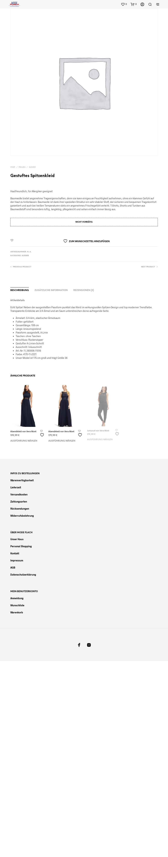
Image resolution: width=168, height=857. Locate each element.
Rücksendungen (19, 508)
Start (12, 167)
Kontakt (14, 553)
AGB (12, 567)
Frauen (22, 167)
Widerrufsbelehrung (22, 515)
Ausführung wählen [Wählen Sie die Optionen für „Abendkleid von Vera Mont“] (23, 441)
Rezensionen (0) (83, 290)
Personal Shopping (21, 546)
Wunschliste (17, 605)
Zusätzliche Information (51, 290)
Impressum (16, 560)
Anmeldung (16, 598)
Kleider (32, 167)
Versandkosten (18, 494)
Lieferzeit (15, 487)
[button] (124, 4)
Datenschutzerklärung (23, 574)
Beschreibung (19, 290)
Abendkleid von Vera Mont (23, 431)
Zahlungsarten (18, 501)
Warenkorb (16, 612)
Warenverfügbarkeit (22, 480)
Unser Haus (16, 539)
